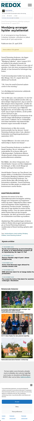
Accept (17, 402)
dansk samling (18, 233)
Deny (17, 406)
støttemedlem (25, 377)
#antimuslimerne (9, 233)
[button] (31, 385)
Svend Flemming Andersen (14, 235)
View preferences (17, 411)
